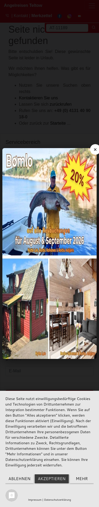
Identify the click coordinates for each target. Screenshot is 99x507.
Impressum (34, 499)
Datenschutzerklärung (57, 499)
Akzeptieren (52, 478)
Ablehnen (19, 478)
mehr (82, 478)
